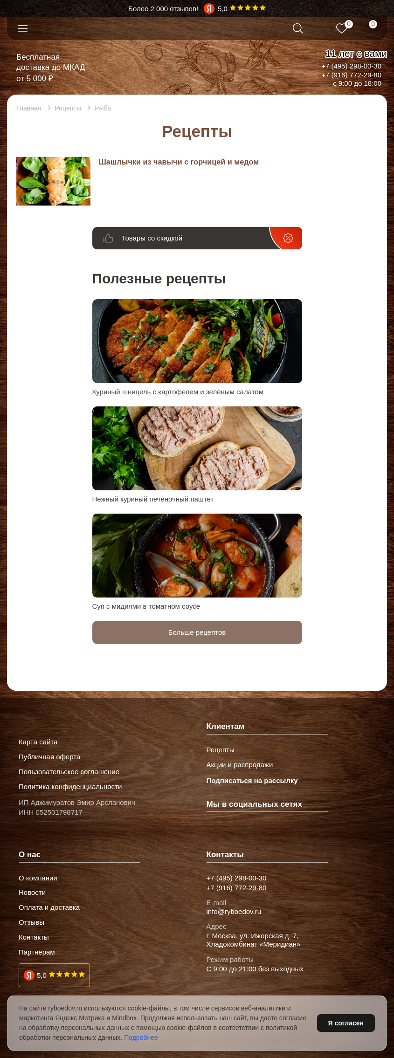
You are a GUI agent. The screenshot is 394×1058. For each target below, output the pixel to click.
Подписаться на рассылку (252, 780)
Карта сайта (38, 742)
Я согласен (346, 1023)
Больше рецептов (197, 632)
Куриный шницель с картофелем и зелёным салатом (178, 392)
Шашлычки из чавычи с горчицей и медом (178, 162)
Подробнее (141, 1037)
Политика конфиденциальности (70, 786)
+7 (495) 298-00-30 (351, 66)
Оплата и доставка (49, 907)
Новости (32, 892)
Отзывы (31, 922)
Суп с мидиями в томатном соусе (146, 606)
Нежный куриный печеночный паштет (153, 499)
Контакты (34, 937)
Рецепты (221, 750)
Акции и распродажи (240, 765)
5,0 (42, 975)
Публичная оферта (49, 757)
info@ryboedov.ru (234, 911)
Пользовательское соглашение (69, 772)
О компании (38, 878)
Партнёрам (37, 952)
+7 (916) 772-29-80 (351, 75)
